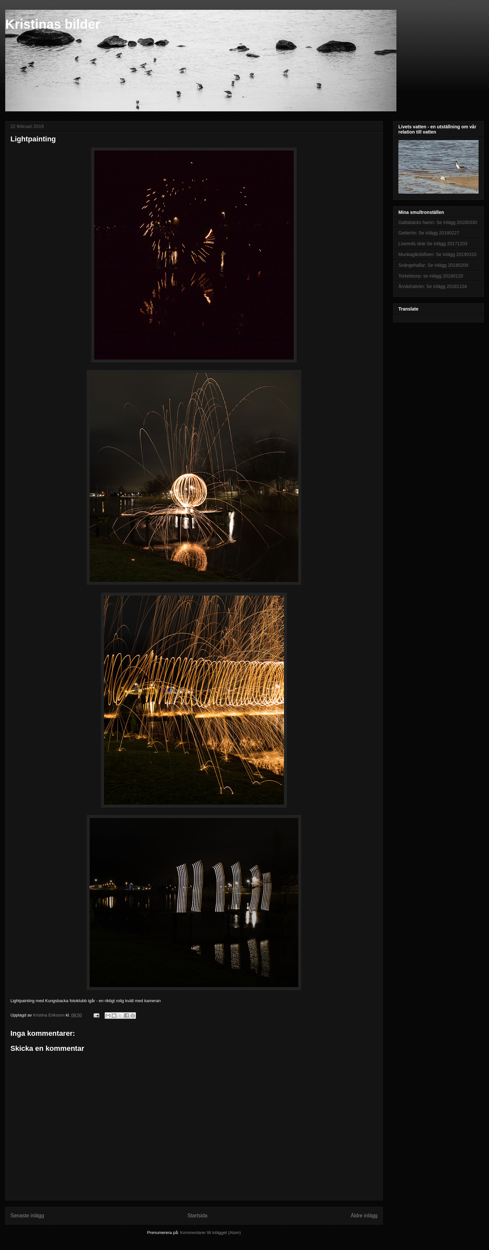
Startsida (197, 1215)
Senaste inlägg (27, 1215)
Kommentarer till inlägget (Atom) (210, 1232)
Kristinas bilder (52, 24)
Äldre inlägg (364, 1215)
